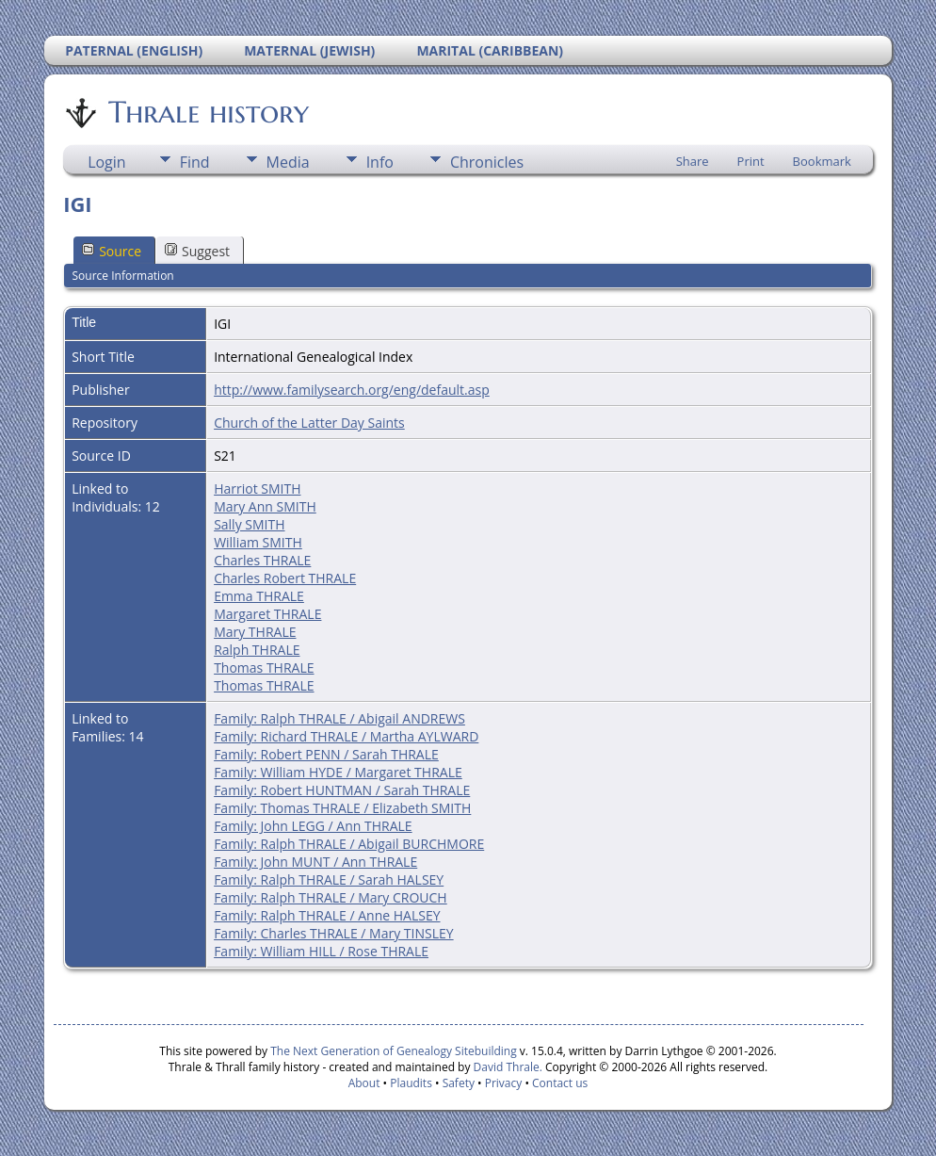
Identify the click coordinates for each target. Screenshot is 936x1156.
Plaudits (411, 1083)
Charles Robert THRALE (285, 578)
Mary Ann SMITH (265, 506)
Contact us (560, 1083)
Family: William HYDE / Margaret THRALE (338, 772)
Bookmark (822, 161)
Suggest (197, 251)
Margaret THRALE (267, 614)
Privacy (504, 1083)
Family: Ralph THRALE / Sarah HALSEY (329, 879)
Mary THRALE (255, 632)
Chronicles (487, 162)
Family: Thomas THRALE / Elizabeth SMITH (342, 808)
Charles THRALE (262, 560)
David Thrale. (505, 1067)
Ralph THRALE (256, 650)
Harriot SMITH (257, 488)
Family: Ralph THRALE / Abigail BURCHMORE (349, 844)
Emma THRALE (259, 596)
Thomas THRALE (264, 667)
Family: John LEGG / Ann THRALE (313, 826)
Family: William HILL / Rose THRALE (321, 951)
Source (111, 251)
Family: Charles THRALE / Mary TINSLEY (334, 933)
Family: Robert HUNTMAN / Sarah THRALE (342, 790)
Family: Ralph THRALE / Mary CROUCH (330, 897)
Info (380, 162)
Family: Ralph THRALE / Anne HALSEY (327, 915)
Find (195, 162)
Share (692, 161)
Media (288, 162)
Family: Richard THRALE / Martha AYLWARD (346, 736)
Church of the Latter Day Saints (309, 422)
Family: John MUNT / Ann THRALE (315, 862)
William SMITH (258, 542)
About (364, 1083)
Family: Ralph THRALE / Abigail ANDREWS (339, 718)
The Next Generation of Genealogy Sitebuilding (393, 1051)
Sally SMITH (249, 524)
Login (107, 162)
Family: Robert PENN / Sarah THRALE (326, 754)
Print (751, 161)
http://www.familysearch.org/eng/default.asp (352, 390)
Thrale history (207, 112)
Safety (459, 1083)
